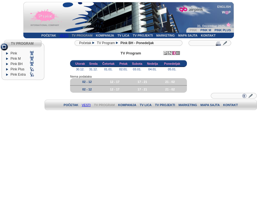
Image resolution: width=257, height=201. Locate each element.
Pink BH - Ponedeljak (137, 43)
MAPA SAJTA (187, 35)
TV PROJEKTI (143, 35)
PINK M (206, 30)
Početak (84, 43)
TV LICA (123, 35)
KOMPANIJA (105, 35)
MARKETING (165, 35)
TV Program (106, 43)
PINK (193, 30)
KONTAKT (208, 35)
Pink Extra (19, 74)
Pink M (16, 59)
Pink (14, 53)
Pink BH (17, 64)
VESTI (64, 35)
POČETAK (48, 35)
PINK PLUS (222, 30)
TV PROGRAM (82, 35)
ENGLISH (224, 6)
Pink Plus (18, 69)
